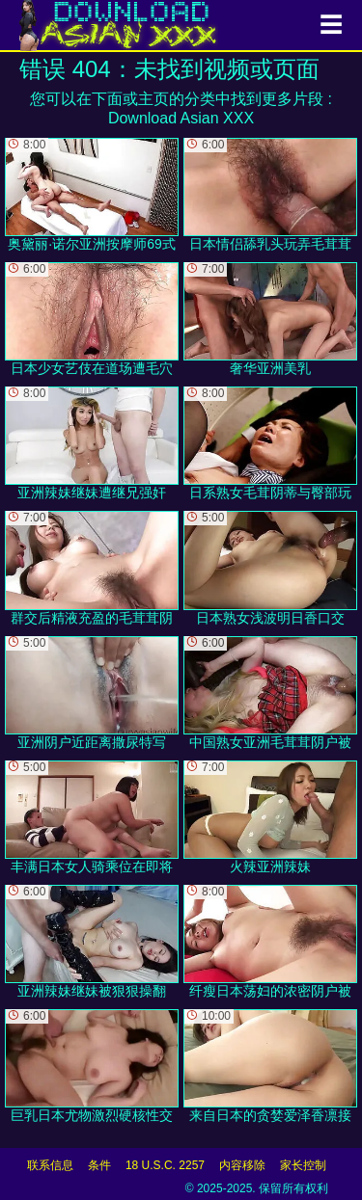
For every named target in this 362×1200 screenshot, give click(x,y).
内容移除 (242, 1165)
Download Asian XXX (181, 118)
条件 (99, 1165)
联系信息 (50, 1165)
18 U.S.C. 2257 (165, 1165)
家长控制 (303, 1165)
